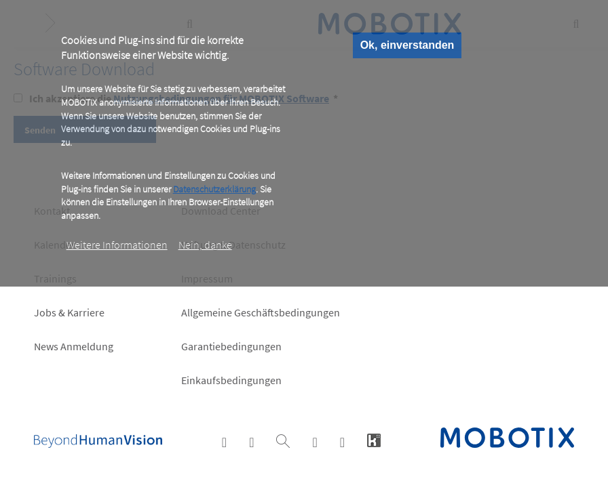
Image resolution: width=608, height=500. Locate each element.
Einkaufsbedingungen (231, 380)
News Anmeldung (73, 346)
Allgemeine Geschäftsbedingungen (260, 312)
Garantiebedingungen (231, 346)
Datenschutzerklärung (214, 189)
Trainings (55, 278)
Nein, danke (205, 244)
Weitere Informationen (117, 244)
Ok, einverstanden (407, 45)
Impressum (207, 278)
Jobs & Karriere (69, 312)
